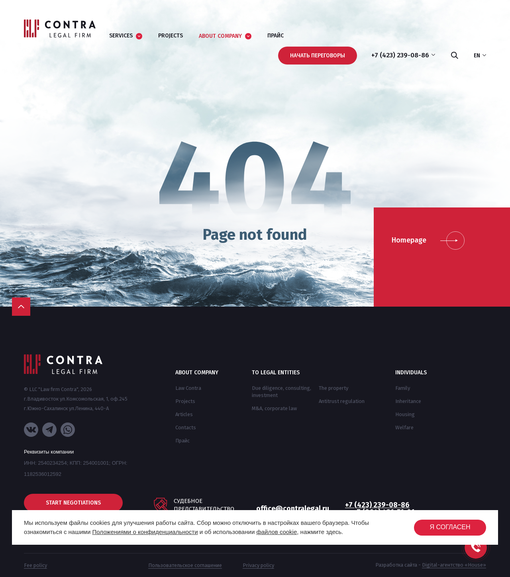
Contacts (185, 427)
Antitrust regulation (342, 401)
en (480, 56)
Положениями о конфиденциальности (145, 531)
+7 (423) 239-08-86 (377, 505)
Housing (405, 414)
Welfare (404, 427)
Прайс (182, 441)
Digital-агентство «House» (454, 565)
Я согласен (450, 527)
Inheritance (408, 401)
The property (333, 388)
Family (402, 388)
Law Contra (188, 388)
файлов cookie (276, 531)
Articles (184, 414)
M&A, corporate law (274, 408)
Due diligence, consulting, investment (281, 391)
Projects (185, 401)
